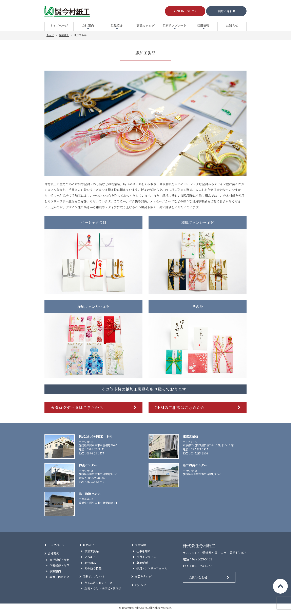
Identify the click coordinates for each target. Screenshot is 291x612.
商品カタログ (145, 25)
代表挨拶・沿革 (59, 565)
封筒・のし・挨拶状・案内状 (102, 588)
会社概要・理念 (59, 560)
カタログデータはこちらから (77, 407)
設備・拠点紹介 (59, 577)
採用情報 (203, 25)
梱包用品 (90, 563)
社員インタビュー (147, 557)
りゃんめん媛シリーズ (98, 583)
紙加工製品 (91, 551)
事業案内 (55, 571)
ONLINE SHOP (185, 11)
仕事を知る (143, 551)
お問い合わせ (226, 11)
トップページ (59, 25)
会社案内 (88, 25)
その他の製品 (92, 568)
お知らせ (232, 25)
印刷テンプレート (174, 25)
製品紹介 (117, 25)
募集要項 (142, 563)
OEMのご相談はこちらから (180, 407)
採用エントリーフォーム (151, 568)
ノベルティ (91, 557)
